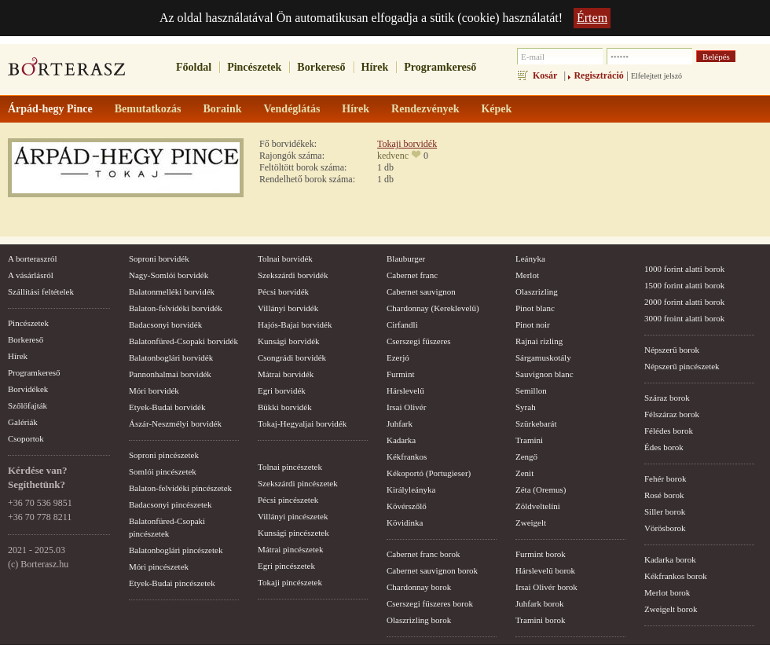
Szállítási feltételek (41, 291)
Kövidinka (405, 522)
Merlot (527, 275)
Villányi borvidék (288, 308)
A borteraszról (32, 258)
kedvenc (393, 155)
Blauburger (406, 258)
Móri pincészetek (159, 566)
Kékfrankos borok (675, 576)
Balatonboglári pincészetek (175, 550)
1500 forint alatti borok (684, 285)
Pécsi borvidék (283, 291)
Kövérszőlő (407, 506)
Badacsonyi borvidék (165, 324)
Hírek (375, 67)
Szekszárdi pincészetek (298, 483)
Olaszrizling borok (419, 620)
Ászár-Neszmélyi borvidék (175, 423)
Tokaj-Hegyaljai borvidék (302, 423)
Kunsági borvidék (289, 341)
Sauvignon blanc (544, 374)
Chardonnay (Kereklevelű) (433, 308)
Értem (592, 17)
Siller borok (664, 511)
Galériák (23, 422)
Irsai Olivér (406, 407)
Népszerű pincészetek (682, 366)
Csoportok (26, 438)
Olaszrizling (536, 291)
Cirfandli (402, 324)
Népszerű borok (671, 349)
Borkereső (321, 67)
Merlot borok (667, 592)
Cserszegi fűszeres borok (430, 603)
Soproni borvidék (159, 258)
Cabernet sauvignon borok (432, 570)
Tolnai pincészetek (290, 466)
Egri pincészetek (286, 565)
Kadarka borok (670, 559)
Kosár (545, 75)
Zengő (526, 456)
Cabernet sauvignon (421, 291)
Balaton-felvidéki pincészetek (180, 488)
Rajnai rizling (539, 341)
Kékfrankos (407, 456)
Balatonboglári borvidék (171, 357)
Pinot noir (532, 324)
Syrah (525, 407)
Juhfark (399, 423)
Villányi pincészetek (293, 516)
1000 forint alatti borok (684, 268)
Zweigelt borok (671, 609)
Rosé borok (664, 495)
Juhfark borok (539, 603)
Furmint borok (540, 554)
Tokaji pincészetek (290, 582)
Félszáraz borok (671, 414)
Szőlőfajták (27, 405)
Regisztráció (598, 75)
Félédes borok (668, 430)
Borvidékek (28, 389)
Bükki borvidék (285, 407)
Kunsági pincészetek (293, 532)
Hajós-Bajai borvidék (295, 324)
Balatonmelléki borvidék (171, 291)
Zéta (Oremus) (540, 489)
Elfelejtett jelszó (656, 76)
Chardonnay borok (419, 587)
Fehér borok (665, 478)
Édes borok (664, 447)
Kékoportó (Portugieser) (429, 473)
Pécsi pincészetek (288, 499)
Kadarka (401, 440)
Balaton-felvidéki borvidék (175, 308)
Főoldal (193, 67)
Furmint (400, 374)
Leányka (530, 258)
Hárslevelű (405, 390)
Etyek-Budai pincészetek (172, 583)
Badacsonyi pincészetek (170, 504)
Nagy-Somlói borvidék (168, 275)
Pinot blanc (535, 308)
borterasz (67, 71)
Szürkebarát (536, 423)
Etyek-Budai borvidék (167, 407)
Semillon (531, 390)
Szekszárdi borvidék (293, 275)
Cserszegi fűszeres (419, 341)
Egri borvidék (282, 390)
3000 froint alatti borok (684, 318)
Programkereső (440, 67)
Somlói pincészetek (162, 471)
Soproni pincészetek (164, 455)
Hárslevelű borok (545, 570)
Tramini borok (540, 620)
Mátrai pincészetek (290, 549)
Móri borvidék (154, 390)
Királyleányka (411, 489)
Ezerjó (398, 357)
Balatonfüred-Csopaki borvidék (183, 341)
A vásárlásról (30, 275)
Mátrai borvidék (286, 374)
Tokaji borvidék (407, 143)
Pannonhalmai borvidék (170, 374)
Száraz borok (667, 397)
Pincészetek (254, 67)
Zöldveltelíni (537, 506)
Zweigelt (530, 522)
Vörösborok (665, 528)
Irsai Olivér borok (546, 587)
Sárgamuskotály (543, 357)
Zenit (524, 473)
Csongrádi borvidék (292, 357)
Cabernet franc (412, 275)
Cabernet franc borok (423, 554)
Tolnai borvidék (285, 258)
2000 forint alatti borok (684, 301)
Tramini (529, 440)
